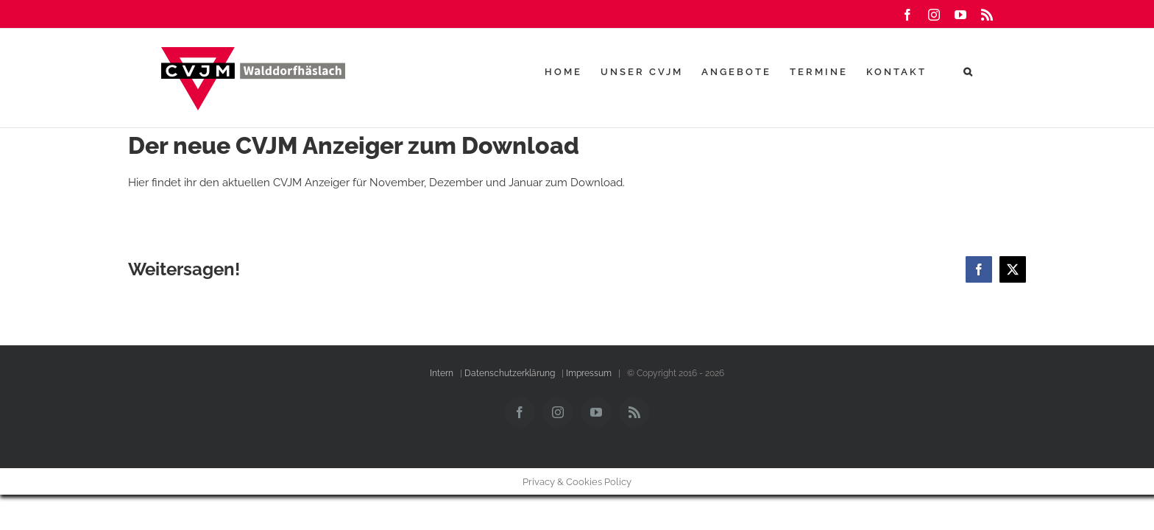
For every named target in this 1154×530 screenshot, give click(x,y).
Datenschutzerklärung (509, 373)
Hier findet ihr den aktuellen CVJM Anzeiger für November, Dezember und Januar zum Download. (376, 182)
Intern (441, 373)
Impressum (589, 373)
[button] (987, 71)
